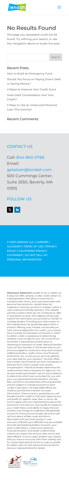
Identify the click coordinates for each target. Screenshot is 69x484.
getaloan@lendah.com (29, 169)
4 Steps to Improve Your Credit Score (31, 89)
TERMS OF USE (33, 246)
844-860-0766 (30, 157)
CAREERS (42, 242)
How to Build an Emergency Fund (29, 73)
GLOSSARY (14, 246)
